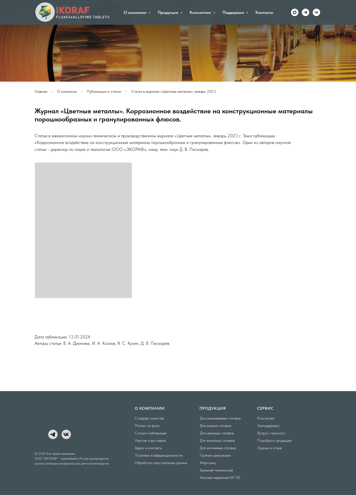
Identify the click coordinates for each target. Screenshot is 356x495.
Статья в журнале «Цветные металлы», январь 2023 (173, 91)
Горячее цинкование (215, 455)
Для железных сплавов (217, 440)
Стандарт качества (149, 418)
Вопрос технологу (271, 433)
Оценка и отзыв (269, 448)
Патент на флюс (147, 426)
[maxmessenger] (294, 12)
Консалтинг (266, 418)
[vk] (316, 12)
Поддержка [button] (233, 12)
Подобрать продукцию (274, 440)
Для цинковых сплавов (217, 433)
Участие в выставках (150, 440)
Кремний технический (216, 470)
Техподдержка (268, 426)
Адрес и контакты (148, 448)
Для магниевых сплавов (218, 448)
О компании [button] (135, 12)
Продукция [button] (168, 12)
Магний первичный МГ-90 (220, 477)
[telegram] (305, 12)
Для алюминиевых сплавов (220, 418)
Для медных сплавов (215, 426)
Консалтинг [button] (201, 12)
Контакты (264, 12)
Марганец (208, 463)
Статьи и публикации (150, 433)
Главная (41, 91)
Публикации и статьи (104, 91)
